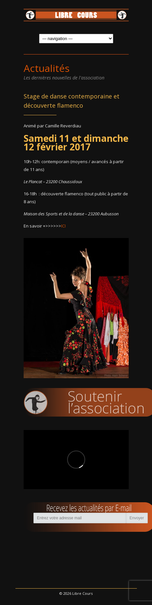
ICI (63, 226)
